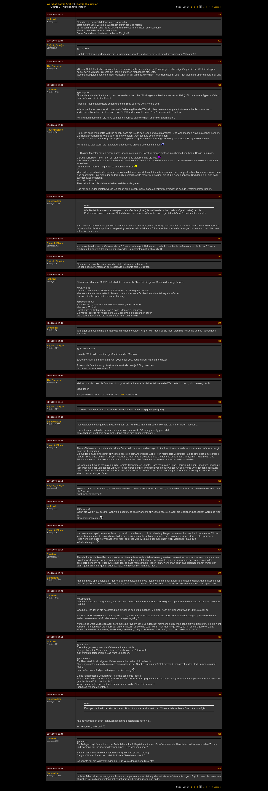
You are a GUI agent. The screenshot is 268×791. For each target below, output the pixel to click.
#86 (219, 341)
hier (122, 394)
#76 (219, 14)
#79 (219, 85)
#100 (219, 768)
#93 (219, 525)
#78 (219, 61)
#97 (219, 637)
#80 (219, 125)
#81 (219, 196)
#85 (219, 323)
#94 (219, 550)
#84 (219, 274)
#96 (219, 591)
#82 (219, 239)
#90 (219, 440)
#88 (219, 402)
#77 (219, 41)
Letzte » (217, 7)
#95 (219, 573)
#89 (219, 417)
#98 (219, 694)
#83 (219, 256)
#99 (219, 734)
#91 (219, 481)
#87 (219, 375)
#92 (219, 501)
